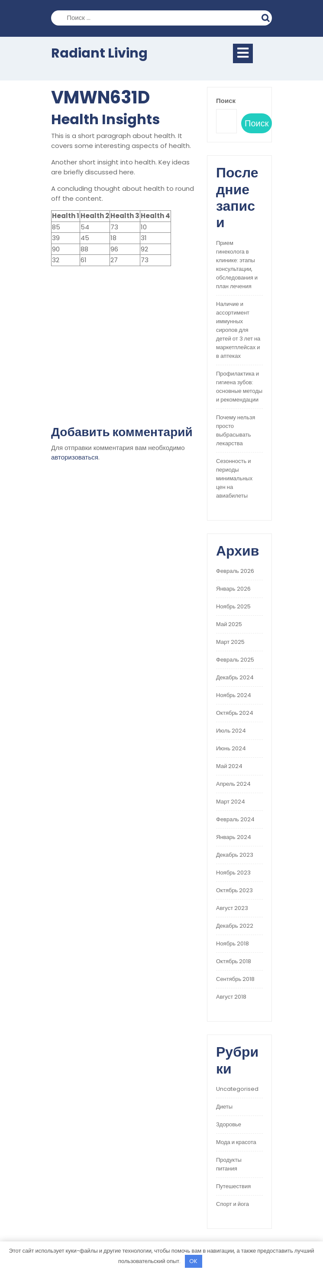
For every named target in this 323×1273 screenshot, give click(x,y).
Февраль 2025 (235, 660)
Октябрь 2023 (234, 890)
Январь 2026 (233, 589)
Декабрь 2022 (234, 926)
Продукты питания (229, 1164)
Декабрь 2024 (235, 677)
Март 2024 (230, 801)
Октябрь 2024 (234, 713)
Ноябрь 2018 (232, 943)
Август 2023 (232, 908)
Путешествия (233, 1186)
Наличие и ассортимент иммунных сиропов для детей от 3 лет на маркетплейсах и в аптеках (238, 330)
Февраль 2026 (235, 571)
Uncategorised (237, 1089)
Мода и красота (236, 1142)
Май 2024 (229, 766)
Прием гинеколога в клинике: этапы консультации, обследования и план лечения (237, 264)
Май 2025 (229, 624)
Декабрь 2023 (234, 855)
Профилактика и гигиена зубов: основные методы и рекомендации (239, 387)
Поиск (267, 16)
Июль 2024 (231, 731)
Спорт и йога (232, 1204)
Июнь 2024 (231, 748)
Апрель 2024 (233, 784)
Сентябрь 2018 (235, 979)
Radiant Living (99, 53)
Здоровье (228, 1124)
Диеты (224, 1107)
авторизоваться (74, 457)
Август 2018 (231, 997)
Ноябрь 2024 (233, 695)
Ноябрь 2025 (233, 606)
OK (193, 1261)
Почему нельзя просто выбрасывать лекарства (235, 430)
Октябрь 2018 (233, 961)
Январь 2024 (233, 837)
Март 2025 (230, 642)
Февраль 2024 (235, 819)
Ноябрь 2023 (233, 872)
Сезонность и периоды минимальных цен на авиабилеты (234, 478)
